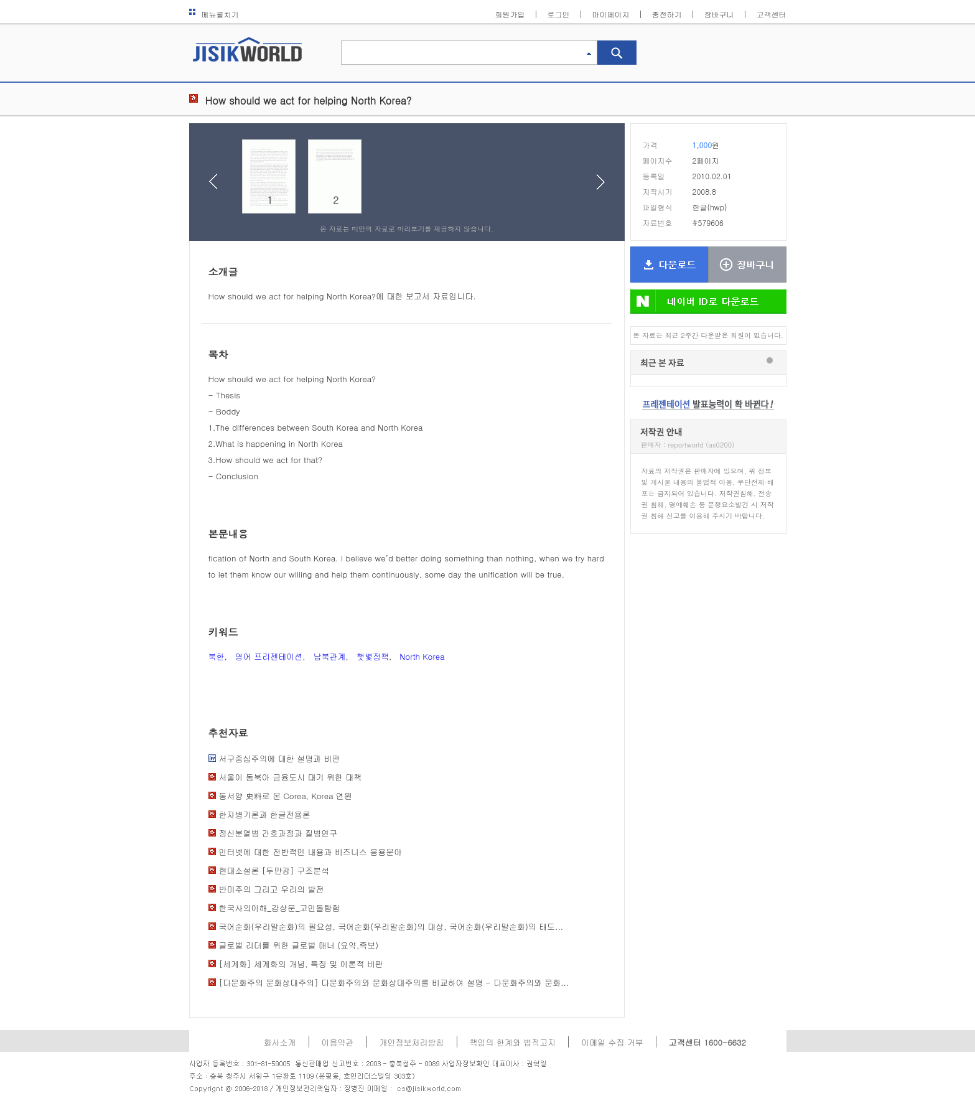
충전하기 (667, 14)
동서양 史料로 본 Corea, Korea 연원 (285, 796)
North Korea (421, 656)
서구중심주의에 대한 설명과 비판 (279, 758)
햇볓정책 (373, 656)
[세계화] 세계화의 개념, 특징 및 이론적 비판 (301, 964)
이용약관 (338, 1042)
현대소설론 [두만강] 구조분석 (274, 870)
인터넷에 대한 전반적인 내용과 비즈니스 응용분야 (311, 852)
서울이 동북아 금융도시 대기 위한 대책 (290, 777)
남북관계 (330, 656)
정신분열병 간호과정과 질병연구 (278, 833)
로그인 (559, 14)
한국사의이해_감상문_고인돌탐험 (279, 908)
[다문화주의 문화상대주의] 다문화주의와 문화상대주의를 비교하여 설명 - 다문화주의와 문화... (394, 982)
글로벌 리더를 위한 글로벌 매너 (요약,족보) (299, 945)
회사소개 (280, 1042)
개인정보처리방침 (412, 1042)
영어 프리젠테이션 (268, 656)
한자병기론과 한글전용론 (264, 814)
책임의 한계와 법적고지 (513, 1042)
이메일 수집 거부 (612, 1042)
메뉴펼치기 (214, 14)
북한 (216, 656)
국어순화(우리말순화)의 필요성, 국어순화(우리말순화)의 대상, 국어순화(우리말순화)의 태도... (391, 926)
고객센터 (771, 14)
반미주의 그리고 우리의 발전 (271, 889)
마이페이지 (611, 14)
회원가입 (510, 14)
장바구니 (719, 14)
